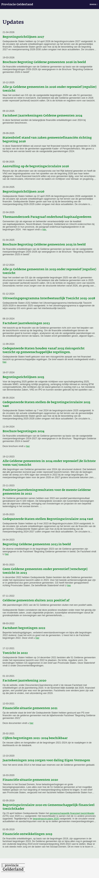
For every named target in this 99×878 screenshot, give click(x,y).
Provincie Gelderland (17, 4)
